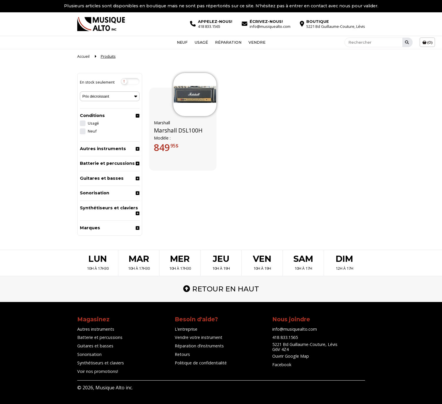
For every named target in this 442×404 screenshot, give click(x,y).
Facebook (281, 364)
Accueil (83, 56)
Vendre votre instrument (198, 337)
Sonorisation (94, 193)
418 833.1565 (285, 337)
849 (166, 147)
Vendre (256, 42)
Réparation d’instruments (199, 346)
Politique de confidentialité (201, 363)
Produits (108, 56)
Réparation (228, 42)
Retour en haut (221, 289)
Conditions (92, 115)
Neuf (182, 42)
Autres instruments (103, 148)
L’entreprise (186, 329)
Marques (90, 227)
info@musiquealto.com (294, 329)
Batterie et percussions (107, 163)
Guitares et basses (102, 178)
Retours (182, 354)
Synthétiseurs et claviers (109, 208)
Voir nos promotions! (97, 371)
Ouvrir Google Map (290, 356)
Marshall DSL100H (178, 130)
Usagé (201, 42)
